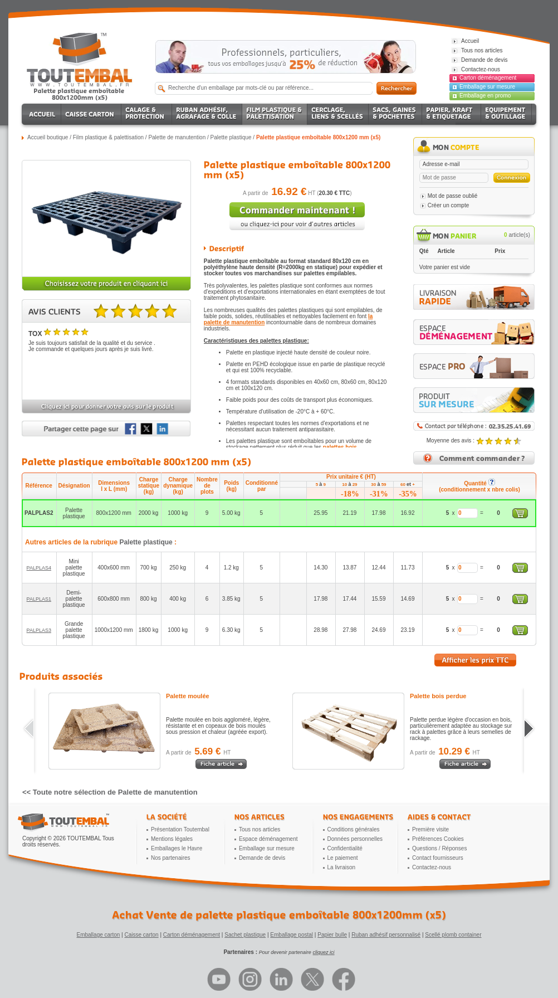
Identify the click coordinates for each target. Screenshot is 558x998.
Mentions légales (172, 839)
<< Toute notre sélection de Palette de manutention (110, 792)
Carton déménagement (487, 78)
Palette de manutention (176, 137)
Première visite (430, 829)
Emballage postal (291, 935)
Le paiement (342, 858)
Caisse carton (141, 935)
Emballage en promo (485, 96)
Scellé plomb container (453, 935)
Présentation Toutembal (180, 829)
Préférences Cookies (438, 839)
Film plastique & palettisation (108, 137)
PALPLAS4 (39, 568)
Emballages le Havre (176, 848)
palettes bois (340, 447)
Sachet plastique (245, 935)
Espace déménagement (268, 839)
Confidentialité (345, 848)
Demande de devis (262, 858)
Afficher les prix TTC (475, 660)
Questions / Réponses (439, 848)
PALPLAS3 (39, 630)
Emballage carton (98, 935)
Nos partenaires (170, 858)
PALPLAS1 (39, 599)
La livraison (341, 867)
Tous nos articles (259, 829)
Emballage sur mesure (487, 87)
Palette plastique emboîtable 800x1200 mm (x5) (318, 137)
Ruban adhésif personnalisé (385, 935)
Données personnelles (355, 839)
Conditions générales (353, 829)
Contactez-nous (431, 867)
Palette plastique (231, 137)
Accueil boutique (47, 137)
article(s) (517, 235)
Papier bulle (332, 935)
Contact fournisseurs (437, 858)
